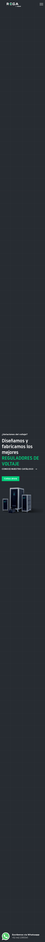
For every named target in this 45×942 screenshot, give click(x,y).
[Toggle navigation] (41, 4)
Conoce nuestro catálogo (19, 469)
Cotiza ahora (10, 478)
